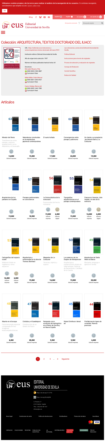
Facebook (36, 17)
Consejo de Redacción (71, 67)
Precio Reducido (93, 431)
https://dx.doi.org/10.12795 (44, 393)
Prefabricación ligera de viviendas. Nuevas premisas (93, 323)
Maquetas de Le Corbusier (49, 258)
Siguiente (65, 359)
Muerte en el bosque (9, 321)
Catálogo (9, 430)
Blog (31, 17)
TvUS (44, 17)
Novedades (83, 430)
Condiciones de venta (25, 416)
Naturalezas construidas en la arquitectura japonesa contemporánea (32, 139)
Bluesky (40, 17)
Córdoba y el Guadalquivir (32, 321)
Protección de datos (80, 416)
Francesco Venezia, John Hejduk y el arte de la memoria (93, 199)
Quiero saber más (33, 6)
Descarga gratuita (69, 431)
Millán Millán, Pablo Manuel (33, 77)
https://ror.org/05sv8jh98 (44, 397)
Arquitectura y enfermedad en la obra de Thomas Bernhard (32, 259)
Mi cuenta (80, 17)
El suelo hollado (49, 137)
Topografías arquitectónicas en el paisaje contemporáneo (72, 199)
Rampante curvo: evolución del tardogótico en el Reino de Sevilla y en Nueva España (52, 324)
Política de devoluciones (45, 416)
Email (49, 17)
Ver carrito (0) (94, 17)
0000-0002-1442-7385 (33, 88)
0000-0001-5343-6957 (33, 80)
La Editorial (49, 431)
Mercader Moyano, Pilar (32, 69)
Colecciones (19, 430)
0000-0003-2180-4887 (33, 71)
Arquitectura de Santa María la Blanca (92, 258)
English (68, 16)
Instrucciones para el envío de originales (77, 58)
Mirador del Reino (8, 137)
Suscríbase (95, 416)
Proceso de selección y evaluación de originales (79, 62)
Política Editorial (69, 54)
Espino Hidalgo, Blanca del (33, 86)
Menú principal (3, 32)
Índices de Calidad (70, 75)
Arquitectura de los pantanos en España (9, 198)
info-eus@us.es (38, 409)
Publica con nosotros (36, 431)
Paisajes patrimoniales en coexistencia (31, 198)
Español (57, 16)
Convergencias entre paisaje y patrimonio (71, 138)
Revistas (27, 430)
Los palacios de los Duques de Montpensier (72, 258)
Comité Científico (69, 71)
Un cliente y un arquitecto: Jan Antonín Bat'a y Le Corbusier (93, 139)
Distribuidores (63, 416)
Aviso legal (9, 416)
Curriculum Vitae (31, 73)
